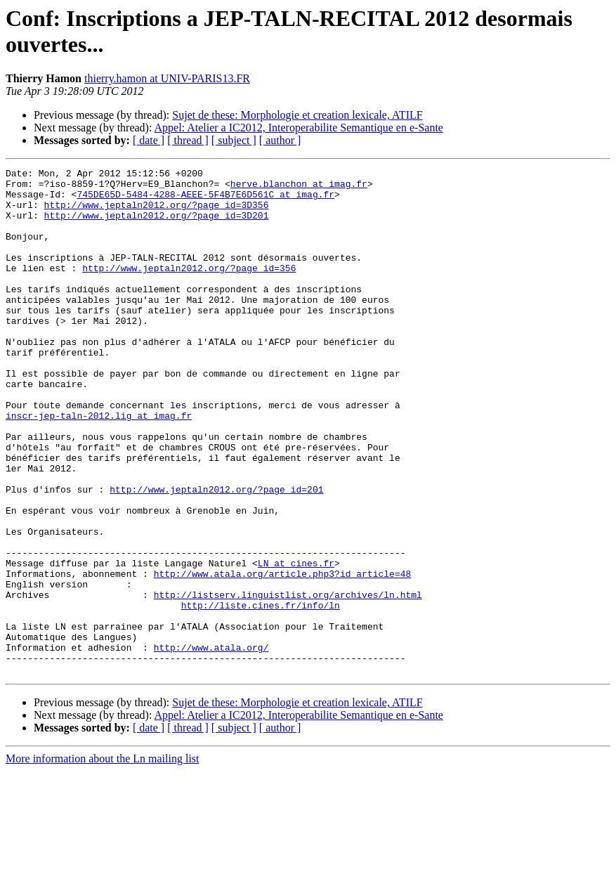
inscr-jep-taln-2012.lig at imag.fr (99, 466)
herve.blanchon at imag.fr (298, 187)
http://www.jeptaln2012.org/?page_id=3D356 (156, 213)
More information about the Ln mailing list (102, 860)
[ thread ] (188, 140)
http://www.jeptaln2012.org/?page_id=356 (189, 288)
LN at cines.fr (296, 643)
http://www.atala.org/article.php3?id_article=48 (283, 655)
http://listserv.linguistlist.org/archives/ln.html (288, 681)
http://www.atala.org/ (211, 744)
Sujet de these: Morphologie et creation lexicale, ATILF (297, 115)
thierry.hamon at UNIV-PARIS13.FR (167, 78)
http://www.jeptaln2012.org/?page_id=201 (216, 554)
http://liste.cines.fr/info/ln (260, 693)
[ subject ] (233, 140)
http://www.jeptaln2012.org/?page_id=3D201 (156, 225)
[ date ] (148, 140)
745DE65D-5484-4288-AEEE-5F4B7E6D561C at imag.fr (205, 200)
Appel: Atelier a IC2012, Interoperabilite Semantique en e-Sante (299, 128)
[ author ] (280, 140)
